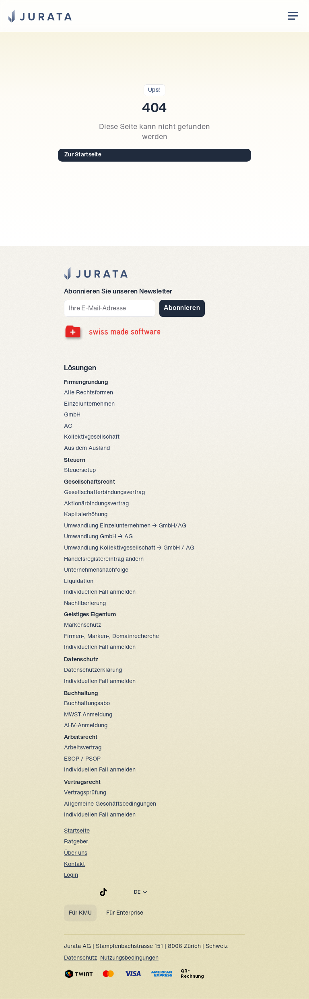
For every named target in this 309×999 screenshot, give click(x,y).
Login (71, 875)
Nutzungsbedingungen (129, 958)
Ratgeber (76, 842)
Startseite (77, 831)
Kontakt (74, 865)
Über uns (75, 853)
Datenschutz (80, 958)
